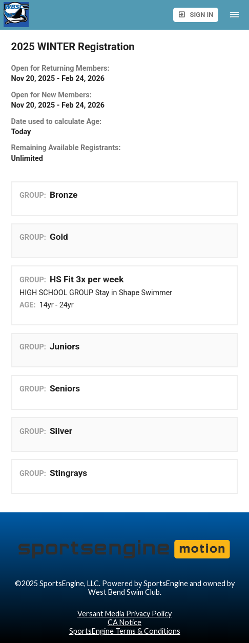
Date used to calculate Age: (56, 121)
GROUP (31, 195)
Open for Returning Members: (60, 68)
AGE (26, 305)
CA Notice (124, 622)
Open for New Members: (51, 95)
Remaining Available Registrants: (66, 147)
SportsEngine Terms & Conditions (124, 631)
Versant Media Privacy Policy (124, 613)
